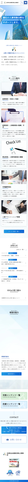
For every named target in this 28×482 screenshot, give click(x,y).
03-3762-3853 (15, 427)
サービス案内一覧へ (14, 231)
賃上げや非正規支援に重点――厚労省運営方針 (12, 271)
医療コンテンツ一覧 (14, 405)
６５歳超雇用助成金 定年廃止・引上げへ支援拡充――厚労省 (12, 280)
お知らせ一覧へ (20, 249)
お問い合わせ (16, 439)
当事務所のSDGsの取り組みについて (10, 298)
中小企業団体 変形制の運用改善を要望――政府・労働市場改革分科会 (12, 263)
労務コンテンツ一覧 (14, 396)
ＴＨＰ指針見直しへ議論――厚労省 (10, 255)
